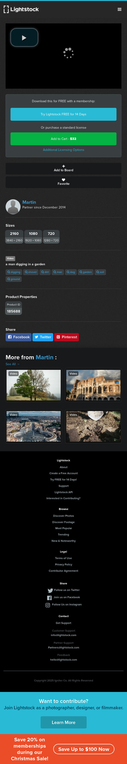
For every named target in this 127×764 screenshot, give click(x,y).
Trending (63, 534)
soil (100, 272)
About (63, 467)
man (57, 272)
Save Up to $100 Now (83, 749)
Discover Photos (63, 516)
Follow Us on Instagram (67, 604)
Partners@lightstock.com (63, 647)
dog (71, 272)
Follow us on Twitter (67, 590)
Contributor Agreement (63, 571)
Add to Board (63, 169)
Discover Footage (63, 522)
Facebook (18, 337)
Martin (29, 202)
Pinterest (66, 337)
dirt (45, 272)
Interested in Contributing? (63, 498)
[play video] (24, 37)
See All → (13, 364)
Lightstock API (64, 492)
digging (13, 272)
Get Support (63, 623)
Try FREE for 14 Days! (63, 479)
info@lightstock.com (63, 635)
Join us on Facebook (67, 597)
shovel (31, 272)
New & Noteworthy (64, 541)
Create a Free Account (63, 473)
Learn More (63, 722)
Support (64, 486)
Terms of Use (63, 558)
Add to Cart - (63, 138)
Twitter (43, 337)
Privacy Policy (63, 564)
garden (86, 272)
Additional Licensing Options (63, 149)
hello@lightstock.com (63, 660)
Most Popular (63, 528)
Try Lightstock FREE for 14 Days (63, 114)
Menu (119, 9)
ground (13, 279)
